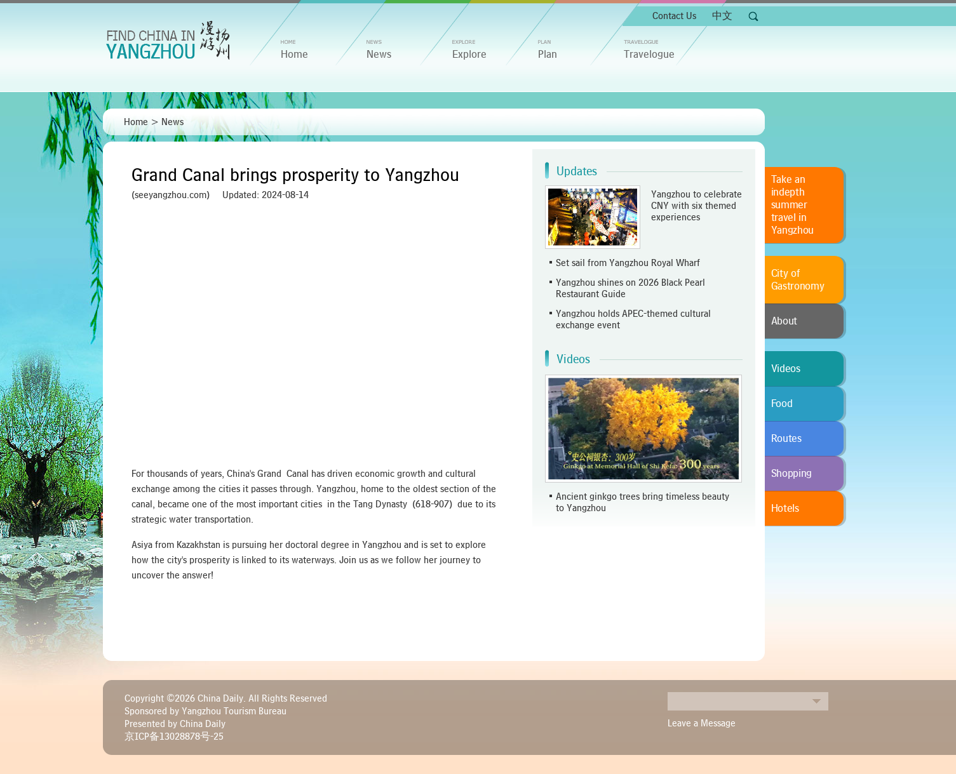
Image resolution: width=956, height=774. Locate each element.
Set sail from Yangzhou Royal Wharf (628, 263)
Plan (547, 55)
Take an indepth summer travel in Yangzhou (792, 205)
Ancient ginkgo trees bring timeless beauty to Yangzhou (642, 502)
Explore (469, 55)
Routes (786, 438)
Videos (573, 359)
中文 (722, 16)
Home (136, 122)
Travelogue (649, 55)
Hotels (785, 508)
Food (782, 404)
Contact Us (674, 16)
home (294, 55)
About (784, 321)
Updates (576, 171)
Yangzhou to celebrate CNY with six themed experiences (696, 205)
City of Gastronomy (798, 280)
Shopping (791, 473)
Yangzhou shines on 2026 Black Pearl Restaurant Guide (630, 288)
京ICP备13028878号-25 (174, 736)
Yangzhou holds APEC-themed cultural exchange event (633, 319)
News (379, 55)
